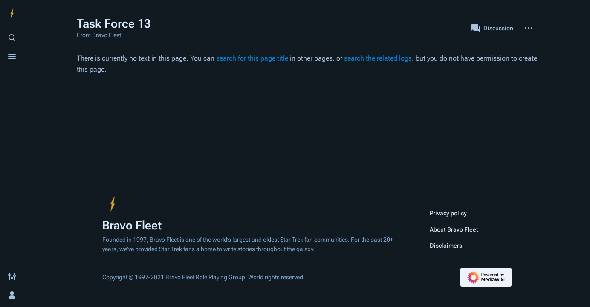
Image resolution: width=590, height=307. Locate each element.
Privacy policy (448, 213)
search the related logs (378, 58)
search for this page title (252, 58)
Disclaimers (446, 245)
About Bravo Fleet (454, 229)
